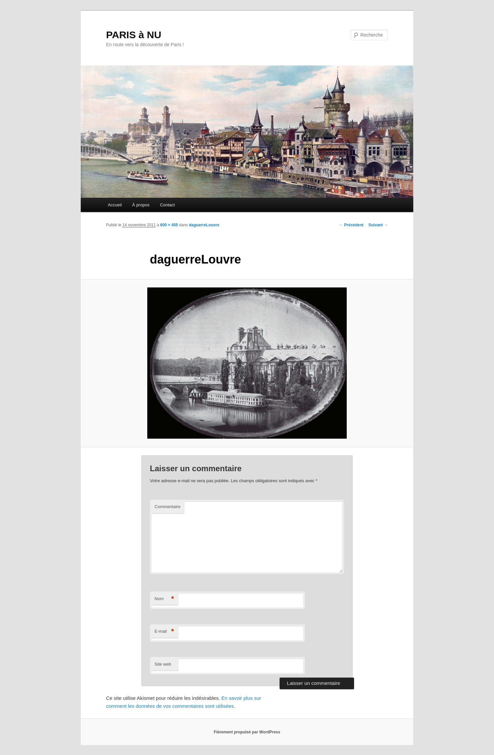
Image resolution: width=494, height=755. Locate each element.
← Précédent (351, 225)
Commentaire (168, 506)
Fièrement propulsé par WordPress (247, 732)
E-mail (164, 631)
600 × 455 (169, 225)
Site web (163, 664)
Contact (167, 204)
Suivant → (378, 225)
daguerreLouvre (204, 225)
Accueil (115, 204)
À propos (141, 204)
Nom (164, 599)
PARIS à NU (133, 34)
